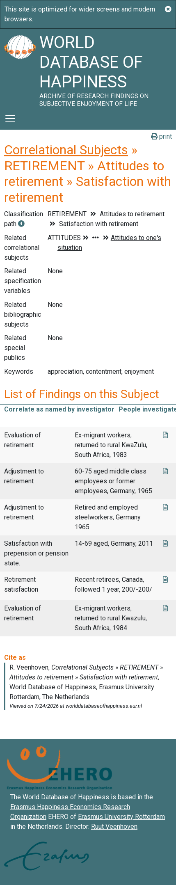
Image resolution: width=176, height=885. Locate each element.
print (161, 136)
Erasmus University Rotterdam (121, 817)
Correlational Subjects (66, 150)
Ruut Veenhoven (114, 826)
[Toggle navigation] (10, 118)
